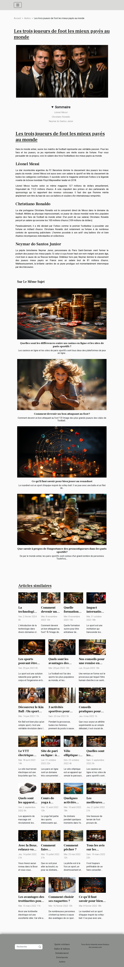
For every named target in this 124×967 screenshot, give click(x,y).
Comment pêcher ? (71, 847)
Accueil (17, 18)
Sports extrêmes (62, 944)
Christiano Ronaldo (61, 116)
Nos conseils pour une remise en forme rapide (92, 663)
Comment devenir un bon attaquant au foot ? (62, 413)
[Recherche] (29, 946)
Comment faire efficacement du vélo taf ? (50, 851)
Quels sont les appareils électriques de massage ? (28, 804)
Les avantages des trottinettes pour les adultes (31, 901)
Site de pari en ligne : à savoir (49, 755)
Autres (27, 18)
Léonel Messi (61, 112)
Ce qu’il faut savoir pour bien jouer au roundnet (62, 481)
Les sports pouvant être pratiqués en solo (30, 663)
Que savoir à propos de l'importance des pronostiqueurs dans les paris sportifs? (62, 550)
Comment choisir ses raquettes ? (61, 899)
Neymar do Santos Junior (61, 121)
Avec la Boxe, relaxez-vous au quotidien (27, 849)
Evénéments (62, 957)
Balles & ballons (62, 948)
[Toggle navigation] (18, 5)
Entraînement (62, 953)
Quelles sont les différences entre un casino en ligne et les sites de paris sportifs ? (62, 344)
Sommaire (62, 107)
